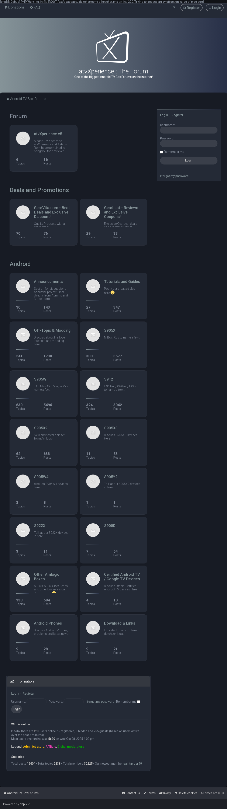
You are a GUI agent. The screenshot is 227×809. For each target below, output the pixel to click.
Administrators (33, 746)
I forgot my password (100, 701)
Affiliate (51, 746)
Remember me (128, 701)
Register (29, 693)
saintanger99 (132, 763)
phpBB (24, 804)
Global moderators (70, 746)
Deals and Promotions (39, 190)
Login (15, 693)
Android (20, 263)
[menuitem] (14, 7)
